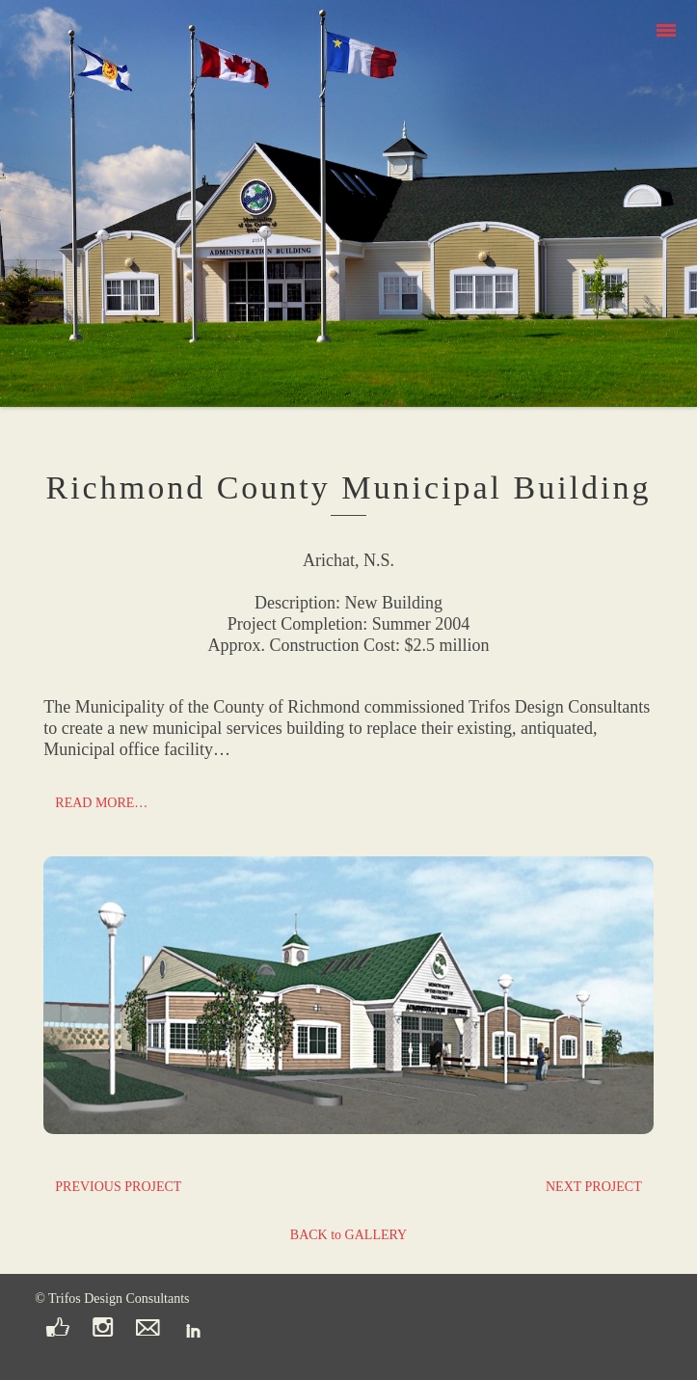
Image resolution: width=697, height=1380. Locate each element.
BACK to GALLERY (348, 1235)
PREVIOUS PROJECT (118, 1186)
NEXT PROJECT (594, 1186)
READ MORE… (101, 803)
